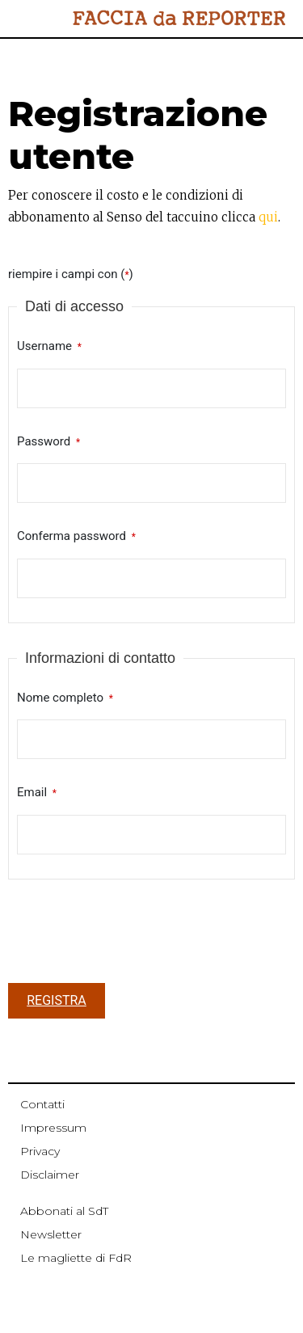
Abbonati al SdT (64, 1211)
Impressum (53, 1127)
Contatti (42, 1104)
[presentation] (131, 935)
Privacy (40, 1151)
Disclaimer (49, 1174)
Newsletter (51, 1234)
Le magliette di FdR (76, 1258)
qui (268, 217)
